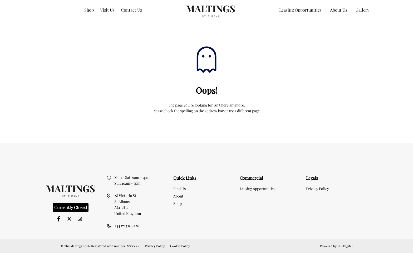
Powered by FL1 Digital (336, 246)
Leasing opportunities (257, 188)
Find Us (179, 188)
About (178, 196)
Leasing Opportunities (300, 10)
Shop (89, 10)
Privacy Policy (317, 188)
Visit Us (107, 10)
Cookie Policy (180, 246)
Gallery (362, 10)
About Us (338, 10)
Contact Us (131, 10)
